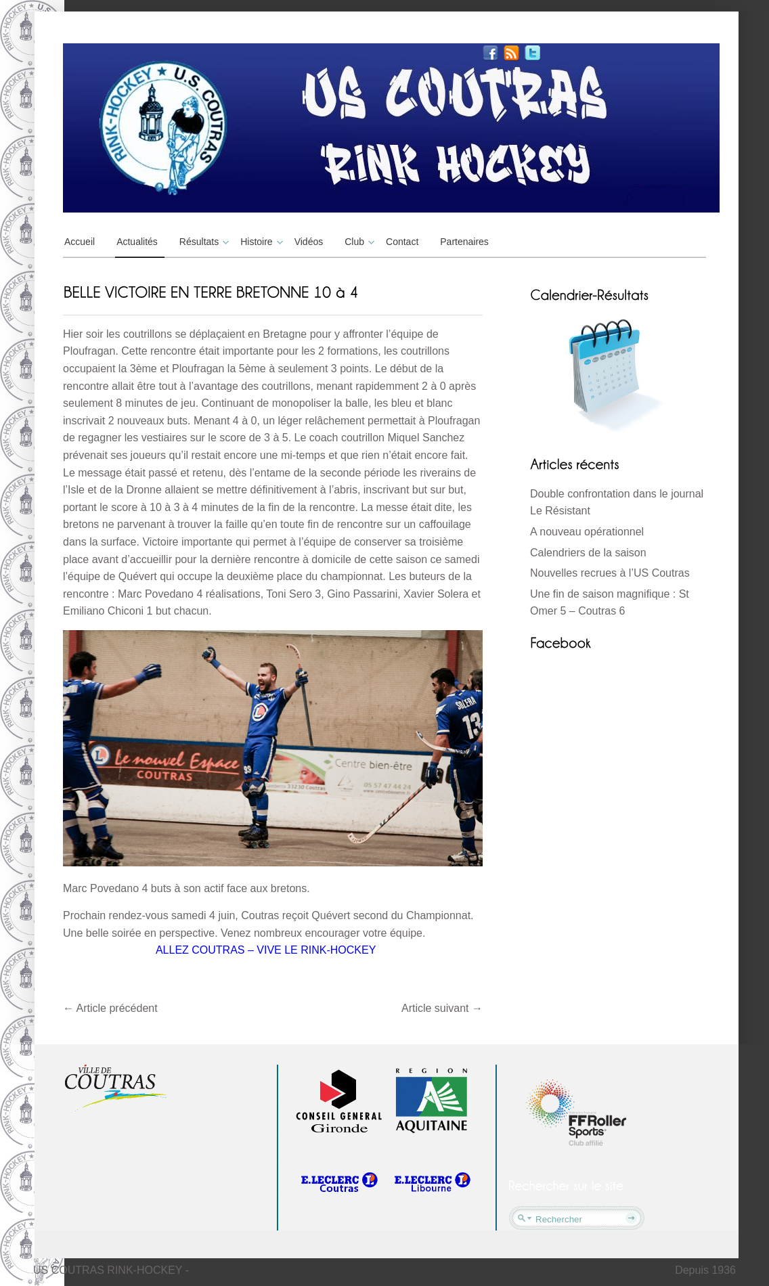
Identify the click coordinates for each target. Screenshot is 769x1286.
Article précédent (110, 1008)
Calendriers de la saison (588, 552)
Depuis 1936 (705, 1270)
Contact (402, 241)
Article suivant (442, 1008)
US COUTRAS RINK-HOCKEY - (111, 1270)
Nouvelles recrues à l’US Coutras (610, 573)
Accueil (79, 241)
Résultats (202, 241)
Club (358, 241)
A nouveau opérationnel (587, 531)
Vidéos (309, 241)
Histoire (259, 241)
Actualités (137, 241)
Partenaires (464, 241)
